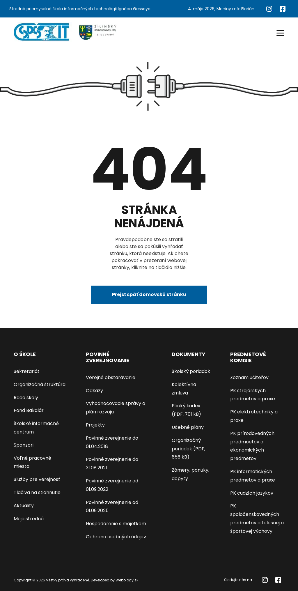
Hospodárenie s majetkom (116, 523)
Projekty (95, 425)
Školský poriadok (191, 371)
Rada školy (26, 397)
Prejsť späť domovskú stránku (149, 294)
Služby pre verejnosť (37, 479)
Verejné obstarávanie (110, 377)
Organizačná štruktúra (39, 384)
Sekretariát (27, 371)
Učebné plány (188, 427)
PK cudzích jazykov (251, 493)
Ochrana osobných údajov (116, 536)
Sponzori (23, 445)
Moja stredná (29, 518)
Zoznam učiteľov (249, 377)
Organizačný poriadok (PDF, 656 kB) (188, 449)
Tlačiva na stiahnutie (37, 492)
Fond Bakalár (29, 410)
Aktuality (24, 505)
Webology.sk (127, 580)
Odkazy (94, 390)
